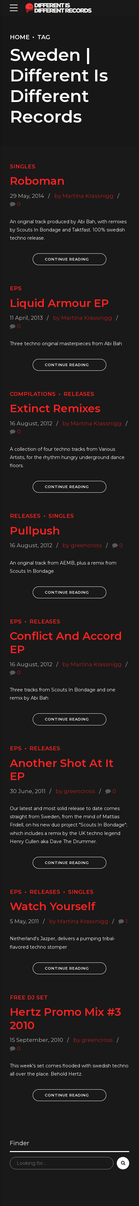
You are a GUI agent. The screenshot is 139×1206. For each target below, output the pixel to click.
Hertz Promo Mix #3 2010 (65, 1018)
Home (19, 37)
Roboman (37, 180)
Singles (22, 166)
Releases (78, 394)
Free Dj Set (29, 997)
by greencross (82, 545)
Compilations (33, 394)
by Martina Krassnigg (83, 196)
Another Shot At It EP (61, 769)
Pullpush (35, 530)
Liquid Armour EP (59, 303)
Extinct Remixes (55, 408)
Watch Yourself (53, 906)
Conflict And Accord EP (66, 642)
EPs (16, 288)
